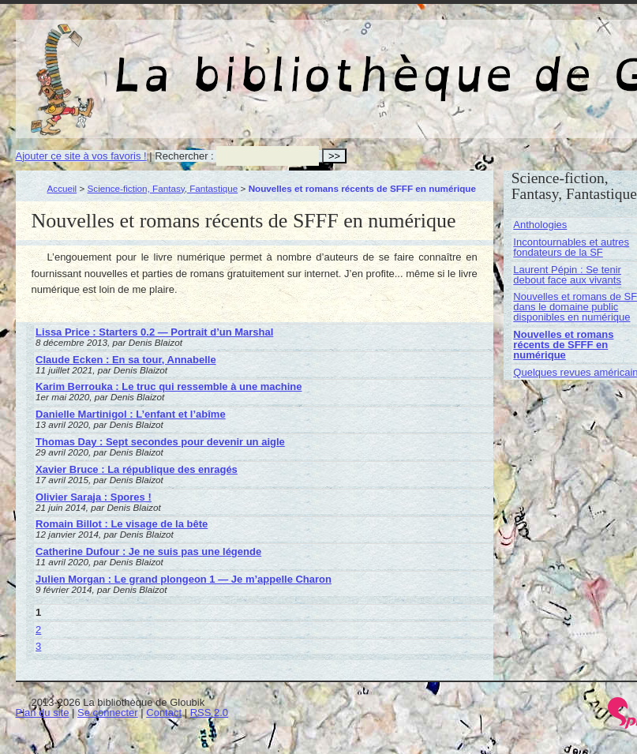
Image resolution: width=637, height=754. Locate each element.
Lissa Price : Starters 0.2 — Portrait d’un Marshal (154, 332)
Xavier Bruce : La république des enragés (137, 469)
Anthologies (540, 225)
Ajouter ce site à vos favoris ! (81, 156)
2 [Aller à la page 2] (38, 630)
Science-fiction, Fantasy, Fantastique (163, 188)
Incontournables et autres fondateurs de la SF (571, 247)
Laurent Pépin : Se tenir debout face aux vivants (567, 275)
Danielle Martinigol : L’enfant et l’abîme (131, 414)
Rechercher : (184, 156)
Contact (164, 712)
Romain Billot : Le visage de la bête (122, 524)
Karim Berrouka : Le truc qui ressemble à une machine (169, 386)
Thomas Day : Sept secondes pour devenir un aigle (160, 442)
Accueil (62, 188)
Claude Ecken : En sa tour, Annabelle (126, 360)
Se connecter (107, 712)
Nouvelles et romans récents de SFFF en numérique (563, 344)
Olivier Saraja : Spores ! (94, 497)
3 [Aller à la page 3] (38, 646)
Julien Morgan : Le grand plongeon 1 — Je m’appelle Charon (184, 579)
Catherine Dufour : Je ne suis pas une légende (148, 551)
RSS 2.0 (209, 712)
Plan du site (42, 712)
